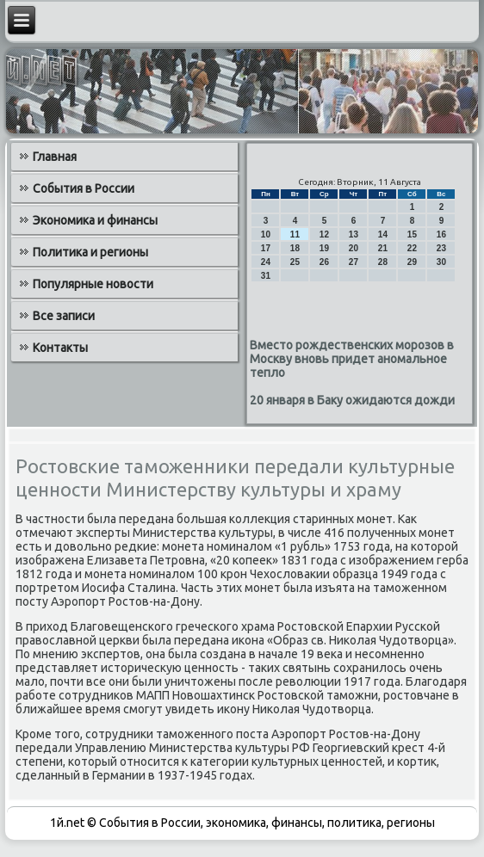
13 (353, 234)
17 (265, 248)
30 (441, 262)
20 (353, 248)
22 (412, 248)
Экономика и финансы (95, 220)
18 (295, 248)
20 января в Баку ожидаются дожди (352, 400)
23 (441, 248)
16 (441, 234)
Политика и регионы (90, 252)
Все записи (64, 316)
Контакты (60, 348)
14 (383, 234)
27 (353, 262)
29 (412, 262)
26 (324, 262)
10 (265, 234)
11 (295, 234)
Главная (55, 156)
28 (383, 262)
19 (324, 248)
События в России (83, 188)
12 (324, 234)
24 (265, 262)
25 (295, 262)
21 (383, 248)
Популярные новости (93, 284)
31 (265, 276)
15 (412, 234)
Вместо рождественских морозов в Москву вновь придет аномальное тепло (352, 358)
